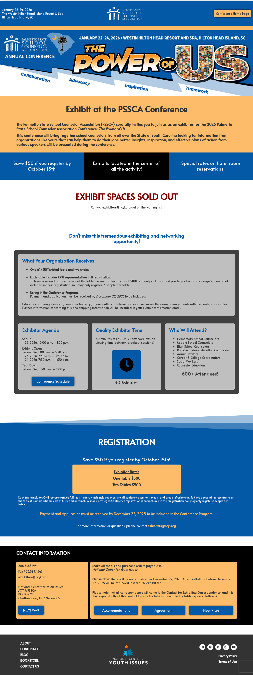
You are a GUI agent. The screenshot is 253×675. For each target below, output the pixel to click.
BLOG (24, 654)
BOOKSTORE (29, 660)
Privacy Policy (227, 656)
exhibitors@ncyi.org (116, 207)
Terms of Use (228, 661)
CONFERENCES (30, 649)
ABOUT (25, 643)
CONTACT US (29, 666)
